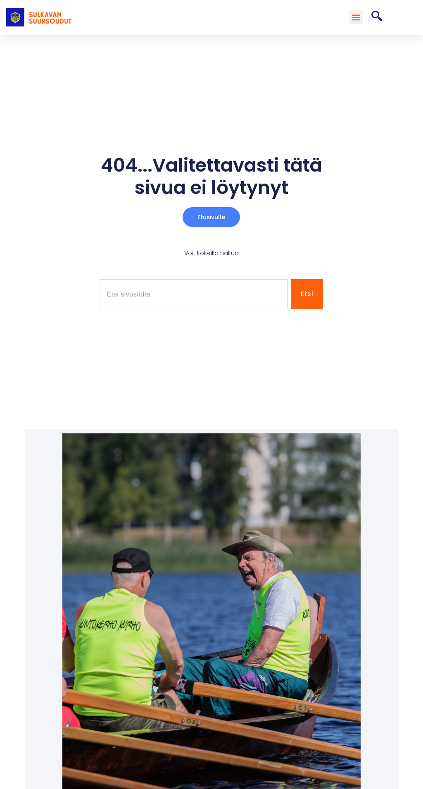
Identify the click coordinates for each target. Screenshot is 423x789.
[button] (356, 17)
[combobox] (194, 294)
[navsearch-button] (377, 17)
